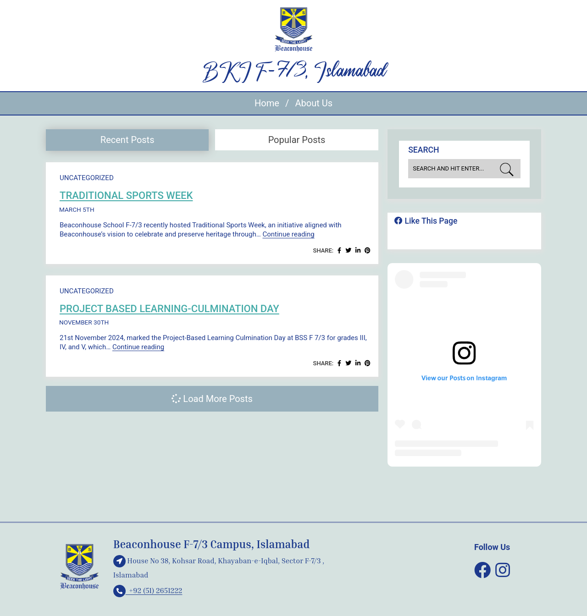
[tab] (127, 140)
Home (267, 103)
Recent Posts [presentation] (127, 139)
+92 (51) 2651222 (148, 590)
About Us (313, 103)
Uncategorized (87, 178)
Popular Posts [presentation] (297, 139)
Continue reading (288, 234)
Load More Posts (212, 398)
